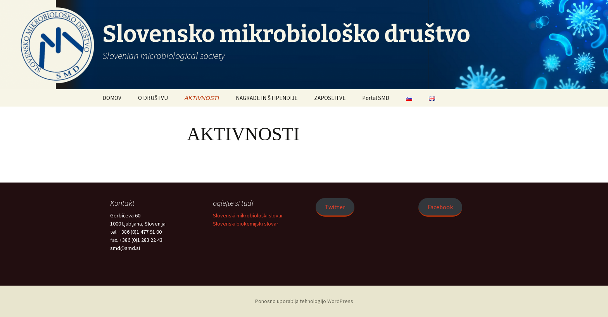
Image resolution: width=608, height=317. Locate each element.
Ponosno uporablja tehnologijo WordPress (304, 301)
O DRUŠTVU (153, 98)
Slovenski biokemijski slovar (245, 223)
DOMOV (111, 98)
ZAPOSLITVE (329, 98)
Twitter (335, 207)
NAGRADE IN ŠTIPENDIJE (266, 98)
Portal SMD (375, 98)
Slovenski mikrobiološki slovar (248, 215)
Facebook (440, 207)
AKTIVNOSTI (202, 98)
